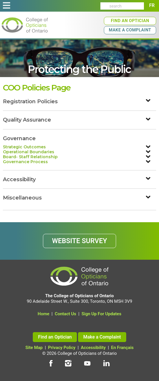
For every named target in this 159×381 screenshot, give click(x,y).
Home (43, 313)
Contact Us (65, 313)
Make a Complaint (130, 30)
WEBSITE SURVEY (79, 241)
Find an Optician (130, 20)
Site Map (34, 347)
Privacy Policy (61, 347)
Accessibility (93, 347)
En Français (122, 347)
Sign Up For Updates (101, 313)
